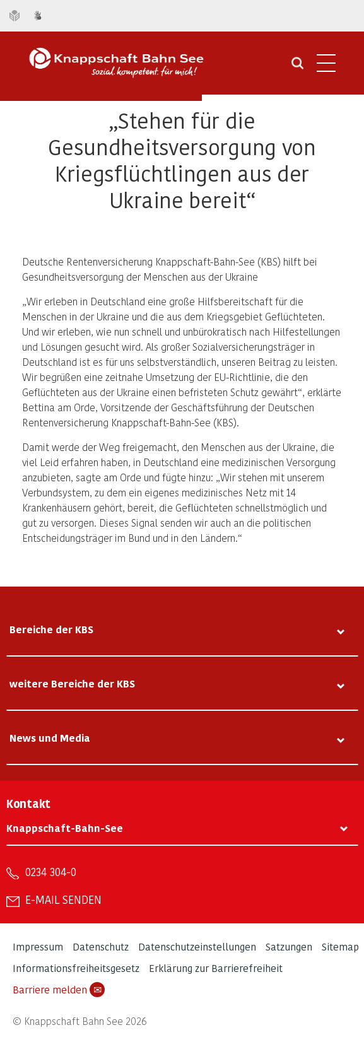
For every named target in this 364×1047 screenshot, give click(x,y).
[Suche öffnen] (297, 67)
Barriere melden (59, 989)
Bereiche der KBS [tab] (51, 629)
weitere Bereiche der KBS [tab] (72, 683)
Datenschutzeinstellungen (197, 946)
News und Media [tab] (49, 738)
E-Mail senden (63, 899)
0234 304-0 (50, 871)
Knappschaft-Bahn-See (64, 828)
